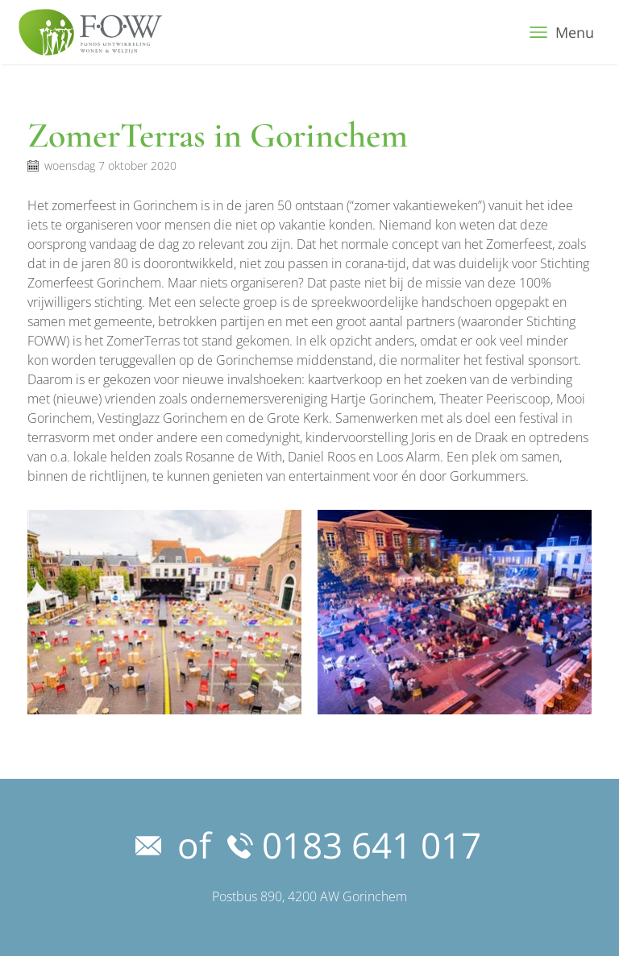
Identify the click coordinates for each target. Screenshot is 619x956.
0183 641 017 (354, 845)
